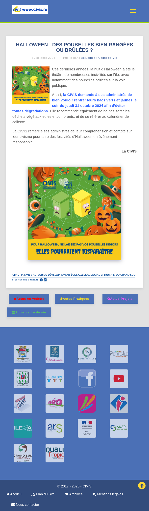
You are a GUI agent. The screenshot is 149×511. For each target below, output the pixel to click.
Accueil (13, 494)
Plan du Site (42, 494)
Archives (74, 494)
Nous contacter (25, 505)
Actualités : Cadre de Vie (99, 57)
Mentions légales (108, 494)
